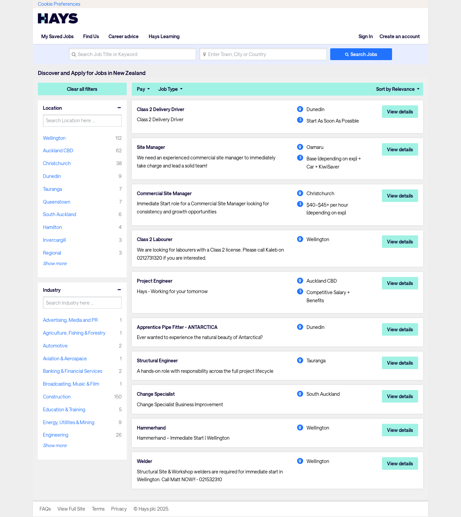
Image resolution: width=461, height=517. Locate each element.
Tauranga (52, 189)
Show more (55, 263)
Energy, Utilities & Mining (68, 422)
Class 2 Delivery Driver (161, 109)
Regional (52, 253)
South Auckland (59, 214)
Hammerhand (152, 428)
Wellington (54, 138)
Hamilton (52, 227)
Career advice (123, 36)
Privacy (119, 509)
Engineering (55, 435)
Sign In (366, 36)
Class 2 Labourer (155, 239)
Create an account (400, 36)
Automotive (55, 345)
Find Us (91, 36)
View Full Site (71, 509)
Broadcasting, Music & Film (71, 384)
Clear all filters (82, 89)
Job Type (168, 89)
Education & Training (64, 409)
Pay (141, 89)
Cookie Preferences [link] (59, 4)
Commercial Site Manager (165, 193)
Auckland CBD (58, 150)
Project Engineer (154, 281)
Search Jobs (363, 54)
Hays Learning (163, 36)
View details (400, 111)
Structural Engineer (157, 361)
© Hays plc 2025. (151, 509)
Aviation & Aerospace (65, 358)
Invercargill (54, 240)
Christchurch (57, 163)
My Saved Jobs (57, 36)
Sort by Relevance (395, 89)
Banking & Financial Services (72, 371)
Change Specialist (156, 394)
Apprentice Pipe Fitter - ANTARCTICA (177, 327)
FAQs (45, 509)
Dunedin (52, 176)
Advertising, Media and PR (70, 320)
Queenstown (56, 202)
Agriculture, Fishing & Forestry (74, 333)
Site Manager (151, 147)
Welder (144, 461)
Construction (57, 396)
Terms (98, 509)
